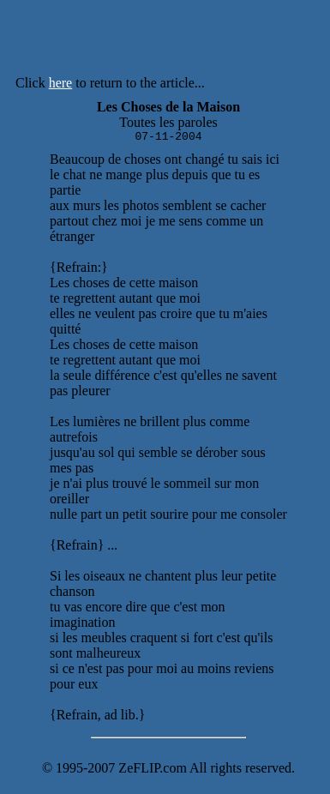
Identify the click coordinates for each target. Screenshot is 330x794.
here (61, 82)
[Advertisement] (215, 41)
